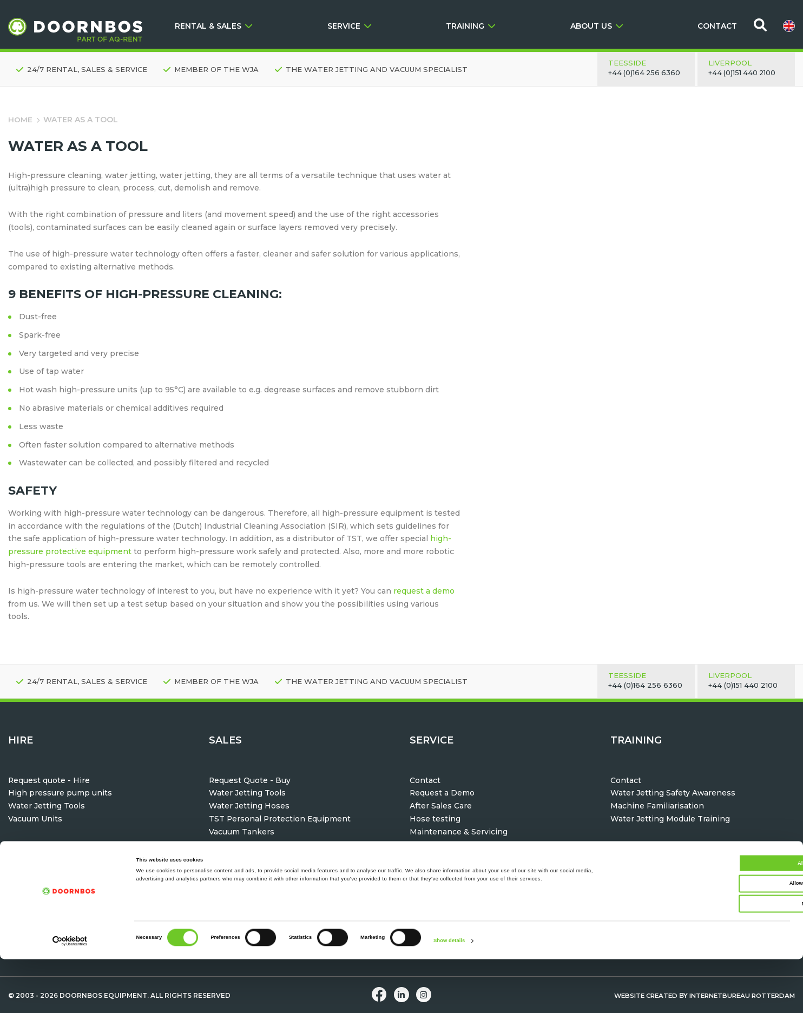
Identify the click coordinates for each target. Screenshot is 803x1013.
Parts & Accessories (449, 845)
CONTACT (717, 26)
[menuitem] (789, 26)
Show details (449, 995)
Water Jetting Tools (46, 806)
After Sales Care (441, 806)
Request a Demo (442, 793)
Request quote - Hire (49, 780)
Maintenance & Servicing (459, 832)
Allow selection (712, 937)
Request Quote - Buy (250, 780)
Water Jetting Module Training (670, 819)
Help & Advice (437, 857)
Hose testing (435, 819)
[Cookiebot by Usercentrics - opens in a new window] (70, 995)
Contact (425, 780)
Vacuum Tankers (241, 832)
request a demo (424, 591)
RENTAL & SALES (213, 26)
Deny (713, 958)
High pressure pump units (60, 793)
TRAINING (470, 26)
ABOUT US (596, 26)
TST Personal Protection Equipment (280, 819)
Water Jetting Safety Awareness (673, 793)
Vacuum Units (35, 819)
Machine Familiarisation (657, 806)
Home (20, 119)
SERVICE (349, 26)
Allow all (712, 917)
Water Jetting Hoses (249, 806)
